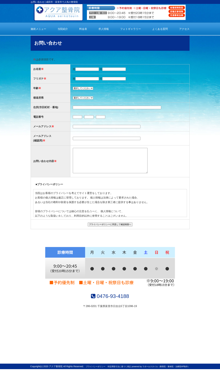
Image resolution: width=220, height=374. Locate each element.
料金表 (83, 29)
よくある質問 (160, 29)
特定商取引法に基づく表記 (119, 371)
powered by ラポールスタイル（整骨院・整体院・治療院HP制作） (161, 371)
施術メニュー (38, 29)
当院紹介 (63, 29)
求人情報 (103, 29)
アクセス (184, 29)
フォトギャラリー (130, 29)
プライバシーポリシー (95, 371)
